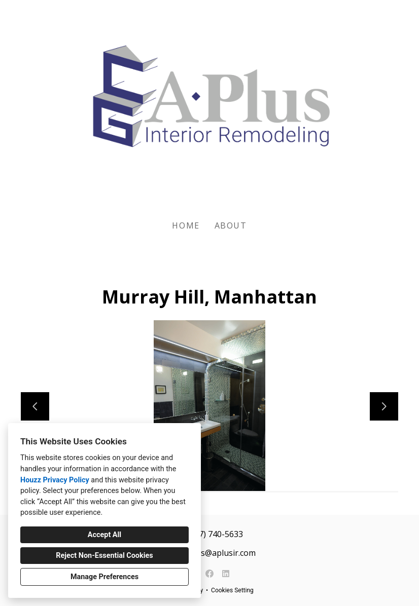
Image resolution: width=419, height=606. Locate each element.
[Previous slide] (35, 406)
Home (185, 225)
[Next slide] (384, 406)
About (231, 225)
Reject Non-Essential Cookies (104, 555)
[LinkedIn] (225, 573)
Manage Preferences (104, 577)
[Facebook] (209, 573)
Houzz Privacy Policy (54, 480)
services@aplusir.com (215, 552)
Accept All (104, 535)
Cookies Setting (232, 590)
